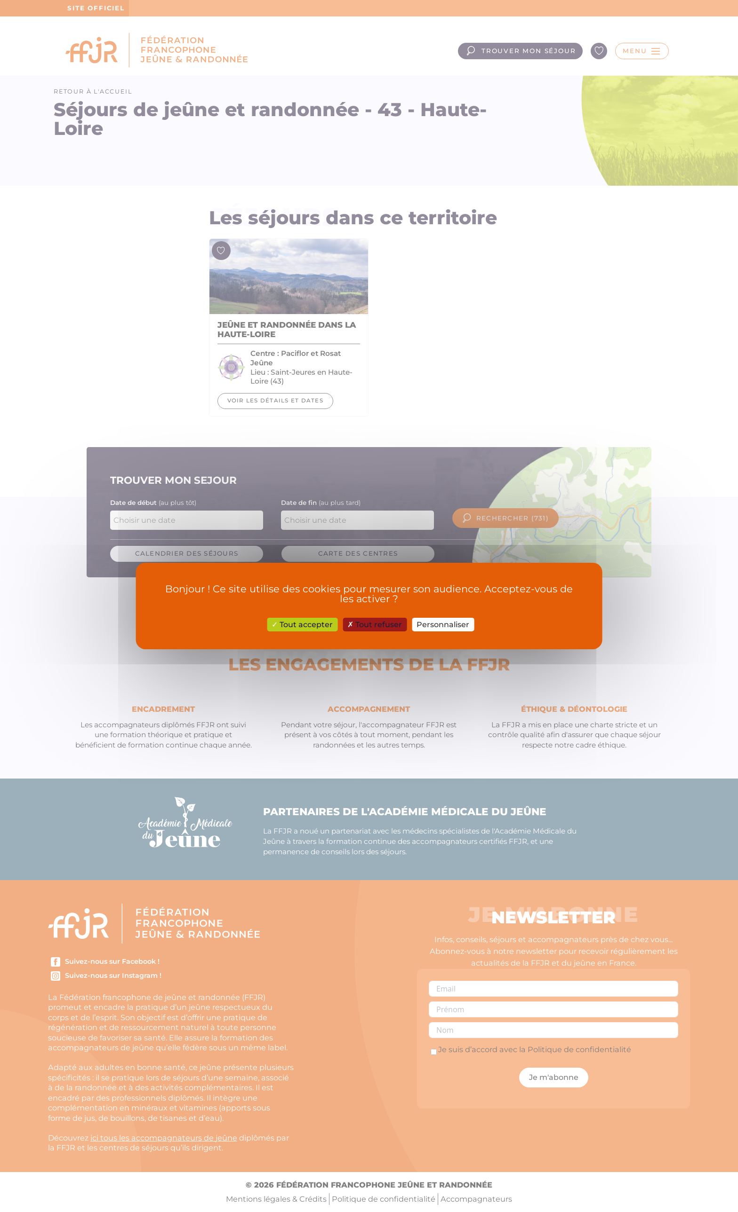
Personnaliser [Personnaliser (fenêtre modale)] (443, 624)
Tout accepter (302, 624)
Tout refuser (374, 624)
